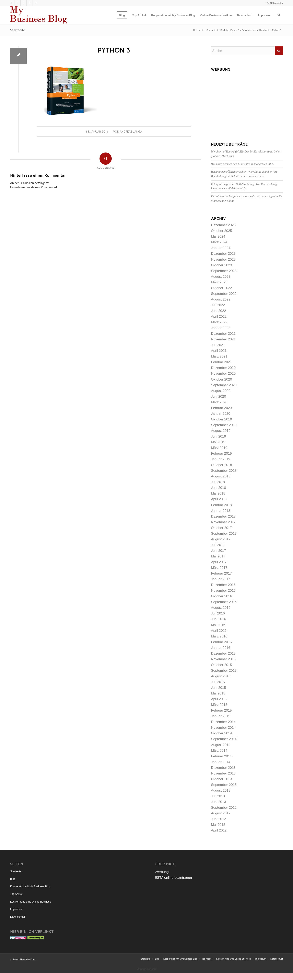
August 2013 (220, 790)
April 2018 (219, 499)
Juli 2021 (218, 345)
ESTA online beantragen (173, 878)
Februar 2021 (221, 362)
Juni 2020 (218, 396)
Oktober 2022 (221, 288)
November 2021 (223, 339)
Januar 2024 (220, 248)
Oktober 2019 (221, 419)
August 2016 (220, 608)
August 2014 (220, 745)
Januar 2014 (220, 762)
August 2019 (220, 431)
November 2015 (223, 659)
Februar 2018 (221, 505)
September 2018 (224, 471)
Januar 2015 (220, 716)
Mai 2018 (218, 493)
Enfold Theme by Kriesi (24, 959)
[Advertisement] (247, 101)
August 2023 (220, 277)
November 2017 (223, 522)
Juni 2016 (218, 619)
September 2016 (224, 602)
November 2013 (223, 773)
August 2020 (220, 391)
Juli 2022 (218, 305)
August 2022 (220, 299)
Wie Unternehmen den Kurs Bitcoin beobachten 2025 (242, 164)
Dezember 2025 (223, 225)
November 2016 (223, 590)
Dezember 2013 (223, 768)
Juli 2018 (218, 482)
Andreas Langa (131, 131)
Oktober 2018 (221, 465)
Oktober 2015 (221, 665)
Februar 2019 (221, 453)
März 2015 (219, 705)
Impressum (16, 909)
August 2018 (220, 476)
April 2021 (219, 351)
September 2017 (224, 533)
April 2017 (219, 562)
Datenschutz (17, 916)
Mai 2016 (218, 625)
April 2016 (219, 631)
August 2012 (220, 813)
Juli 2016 (218, 613)
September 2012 (224, 808)
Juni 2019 (218, 436)
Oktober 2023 (221, 265)
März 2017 (219, 568)
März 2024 (219, 242)
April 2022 (219, 316)
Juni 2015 (218, 688)
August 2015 (220, 676)
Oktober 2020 (221, 379)
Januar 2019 (220, 459)
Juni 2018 (218, 488)
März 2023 (219, 282)
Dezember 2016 (223, 585)
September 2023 (224, 271)
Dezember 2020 (223, 368)
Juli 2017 (218, 545)
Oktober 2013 (221, 779)
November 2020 (223, 373)
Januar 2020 (220, 414)
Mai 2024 (218, 236)
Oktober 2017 (221, 528)
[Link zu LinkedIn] (30, 3)
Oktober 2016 (221, 596)
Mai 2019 (218, 442)
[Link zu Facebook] (36, 3)
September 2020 (224, 385)
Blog (12, 878)
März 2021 (219, 356)
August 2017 (220, 539)
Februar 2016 (221, 642)
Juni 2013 (218, 802)
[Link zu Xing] (23, 3)
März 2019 (219, 448)
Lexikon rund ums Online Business (30, 901)
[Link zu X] (11, 3)
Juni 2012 (218, 819)
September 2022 (224, 294)
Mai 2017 (218, 556)
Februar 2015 (221, 710)
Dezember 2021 (223, 334)
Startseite (17, 30)
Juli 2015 (218, 682)
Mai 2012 (218, 825)
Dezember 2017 (223, 516)
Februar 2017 (221, 573)
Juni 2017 (218, 551)
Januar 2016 (220, 648)
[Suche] (279, 15)
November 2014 (223, 727)
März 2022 (219, 322)
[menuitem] (122, 15)
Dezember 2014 (223, 722)
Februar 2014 (221, 756)
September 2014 (224, 739)
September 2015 (224, 670)
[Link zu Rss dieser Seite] (17, 3)
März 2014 (219, 751)
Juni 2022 (218, 311)
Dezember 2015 (223, 653)
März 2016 (219, 636)
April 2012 (219, 830)
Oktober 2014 (221, 733)
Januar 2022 (220, 328)
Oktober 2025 (221, 231)
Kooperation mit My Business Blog (30, 886)
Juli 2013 (218, 796)
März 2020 (219, 402)
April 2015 (219, 699)
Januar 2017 (220, 579)
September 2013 (224, 785)
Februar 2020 (221, 408)
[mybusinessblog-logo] (38, 15)
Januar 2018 (220, 511)
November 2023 (223, 259)
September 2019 (224, 425)
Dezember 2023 (223, 254)
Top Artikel (16, 893)
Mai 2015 (218, 693)
